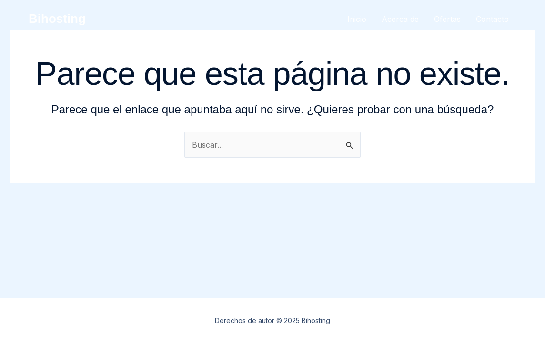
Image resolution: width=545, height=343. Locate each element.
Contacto (492, 19)
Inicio (356, 19)
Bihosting (57, 18)
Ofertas (447, 19)
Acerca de (400, 19)
